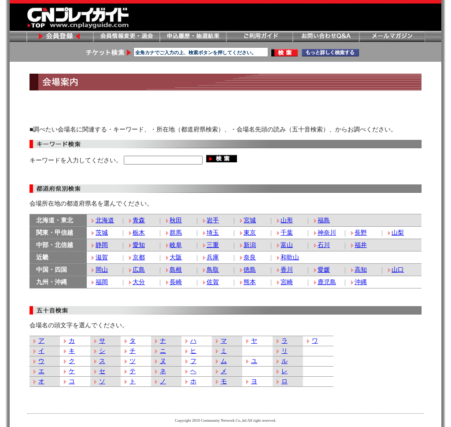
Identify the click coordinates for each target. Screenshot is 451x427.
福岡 (102, 282)
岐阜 (176, 245)
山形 (287, 220)
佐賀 (213, 282)
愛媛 (324, 269)
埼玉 (213, 232)
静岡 (102, 245)
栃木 (139, 232)
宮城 (250, 220)
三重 (213, 245)
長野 (361, 232)
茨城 (102, 232)
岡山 (102, 269)
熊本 (250, 282)
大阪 (176, 257)
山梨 (398, 232)
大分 (139, 282)
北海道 (105, 220)
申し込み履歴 (192, 36)
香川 (287, 269)
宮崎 (287, 282)
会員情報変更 (126, 36)
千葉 (287, 232)
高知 (361, 269)
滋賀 (102, 257)
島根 (176, 269)
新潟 (250, 245)
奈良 (250, 257)
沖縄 (361, 282)
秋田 (176, 220)
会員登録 (59, 36)
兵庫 (213, 257)
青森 (139, 220)
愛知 (139, 245)
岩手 (213, 220)
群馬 (176, 232)
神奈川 (327, 232)
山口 (398, 269)
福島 (324, 220)
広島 (139, 269)
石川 (324, 245)
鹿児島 (327, 282)
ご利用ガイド (259, 36)
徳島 (250, 269)
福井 (361, 245)
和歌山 (290, 257)
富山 (287, 245)
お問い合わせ (325, 36)
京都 (139, 257)
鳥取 (213, 269)
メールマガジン (392, 36)
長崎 (176, 282)
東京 (250, 232)
